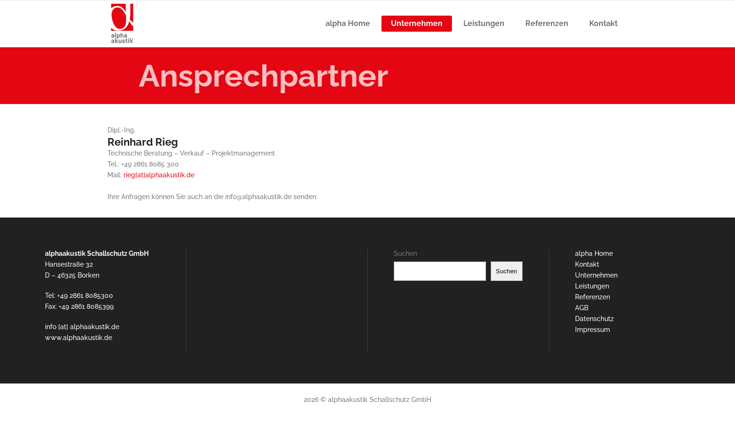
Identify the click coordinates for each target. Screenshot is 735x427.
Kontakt (587, 264)
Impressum (592, 329)
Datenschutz (594, 318)
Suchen (405, 253)
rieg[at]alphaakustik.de (159, 175)
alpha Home (594, 253)
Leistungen (592, 286)
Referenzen (592, 297)
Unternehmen (596, 275)
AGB (581, 308)
